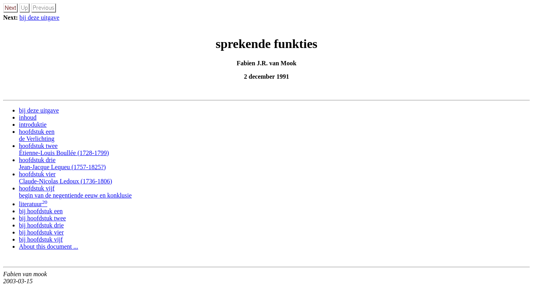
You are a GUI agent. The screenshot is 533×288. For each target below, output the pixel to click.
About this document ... (48, 246)
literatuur (33, 204)
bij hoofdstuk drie (41, 225)
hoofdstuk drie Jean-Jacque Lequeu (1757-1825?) (62, 163)
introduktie (33, 124)
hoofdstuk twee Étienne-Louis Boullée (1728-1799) (64, 149)
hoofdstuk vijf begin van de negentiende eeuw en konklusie (75, 192)
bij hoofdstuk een (41, 211)
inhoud (27, 117)
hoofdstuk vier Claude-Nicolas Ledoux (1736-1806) (65, 178)
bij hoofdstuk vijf (41, 239)
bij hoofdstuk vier (41, 232)
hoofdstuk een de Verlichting (36, 135)
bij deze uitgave (39, 17)
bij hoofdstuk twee (42, 218)
